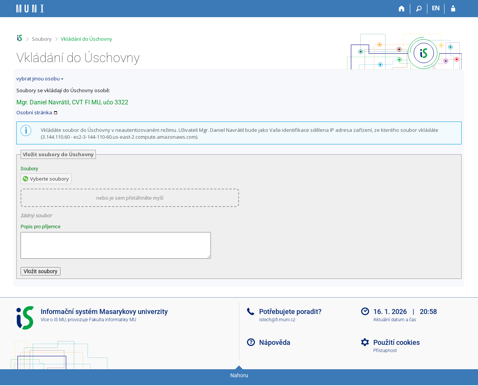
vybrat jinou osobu (38, 78)
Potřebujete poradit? (290, 316)
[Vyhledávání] (418, 9)
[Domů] (401, 9)
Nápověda (274, 347)
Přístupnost (385, 355)
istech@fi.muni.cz (277, 324)
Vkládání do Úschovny (86, 38)
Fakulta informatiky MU (112, 324)
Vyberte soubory (49, 178)
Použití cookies (396, 347)
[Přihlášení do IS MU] (453, 9)
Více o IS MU (53, 324)
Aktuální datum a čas (394, 324)
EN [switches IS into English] (436, 8)
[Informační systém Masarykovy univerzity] (30, 8)
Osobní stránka (34, 112)
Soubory (42, 38)
